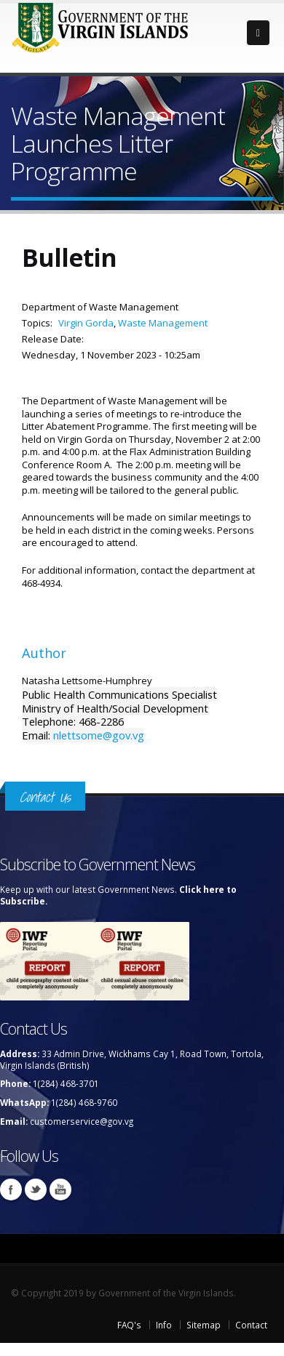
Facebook (11, 1189)
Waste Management (163, 322)
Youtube (60, 1189)
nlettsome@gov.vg (98, 735)
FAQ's (129, 1325)
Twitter (36, 1189)
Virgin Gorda (86, 322)
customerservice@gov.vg (81, 1121)
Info (164, 1325)
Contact (251, 1325)
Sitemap (203, 1325)
